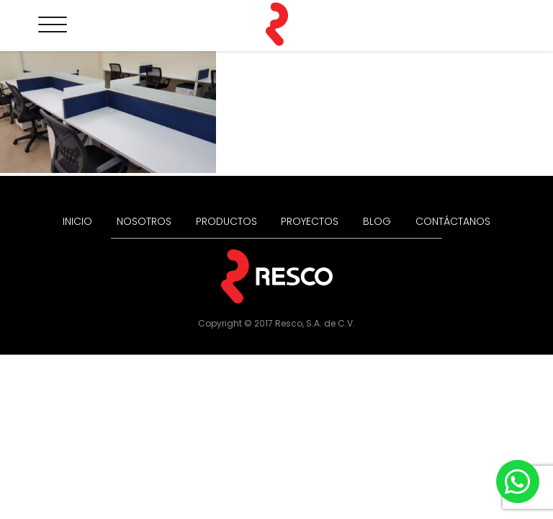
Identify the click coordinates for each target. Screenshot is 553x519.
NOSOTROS (144, 221)
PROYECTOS (309, 221)
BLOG (377, 221)
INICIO (77, 221)
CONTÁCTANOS (452, 221)
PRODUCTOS (226, 221)
